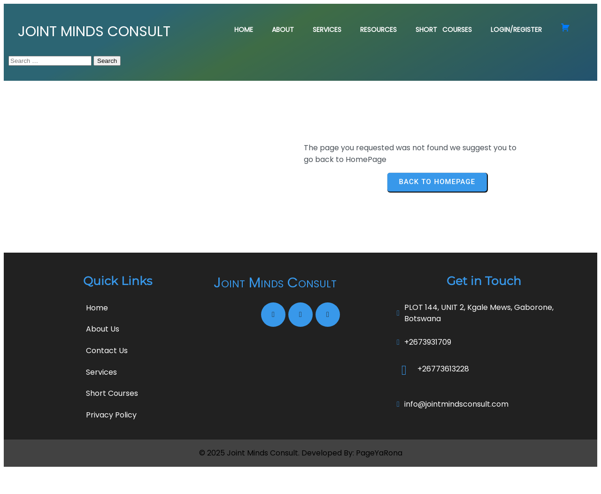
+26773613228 (443, 392)
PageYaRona (379, 476)
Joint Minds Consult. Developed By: (291, 476)
